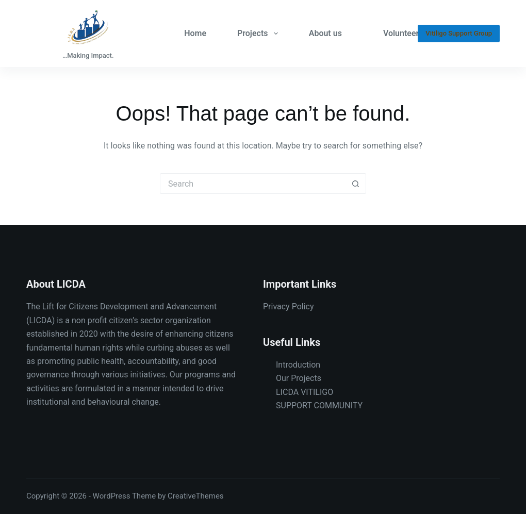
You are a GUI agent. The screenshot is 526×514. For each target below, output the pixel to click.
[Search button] (356, 183)
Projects (259, 33)
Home (195, 33)
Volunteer (401, 33)
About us (325, 33)
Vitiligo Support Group (458, 33)
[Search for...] (253, 183)
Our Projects (298, 378)
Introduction (298, 365)
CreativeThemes (196, 496)
